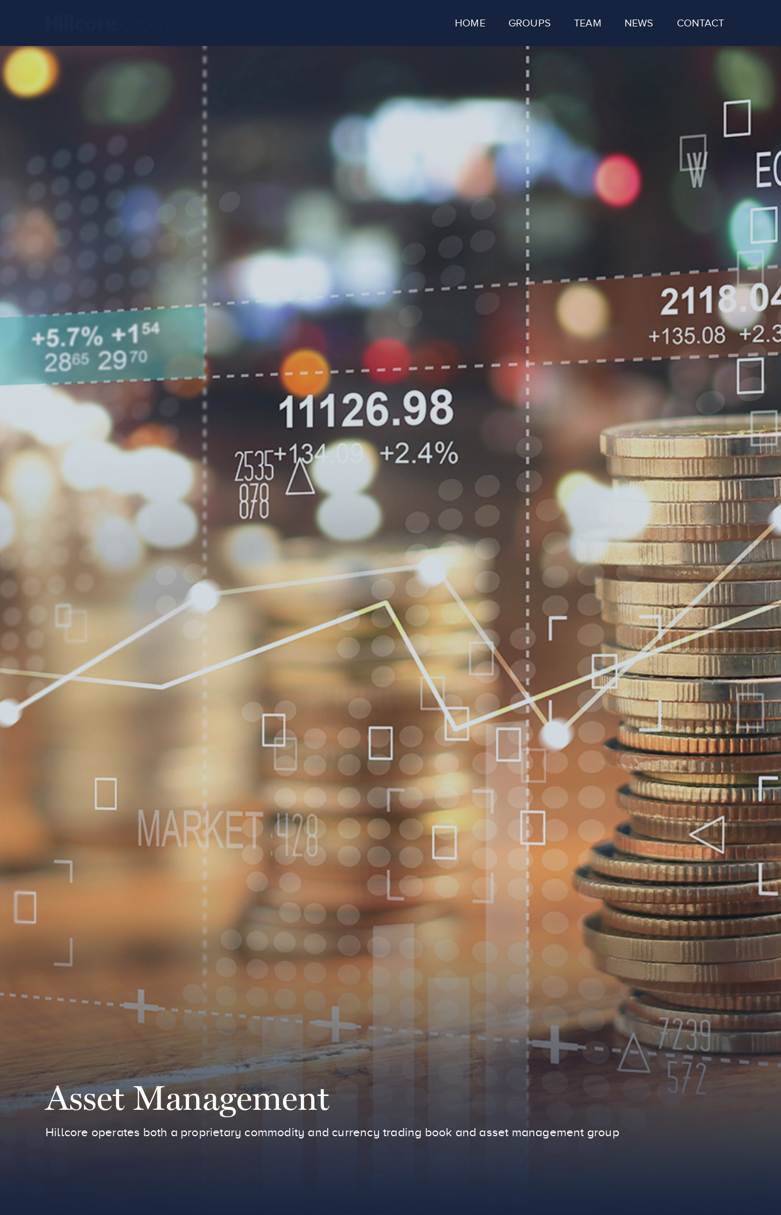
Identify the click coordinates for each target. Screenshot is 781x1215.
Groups (529, 23)
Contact (700, 23)
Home (470, 23)
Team (588, 23)
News (639, 23)
